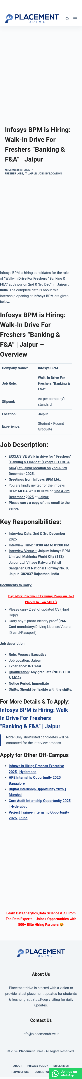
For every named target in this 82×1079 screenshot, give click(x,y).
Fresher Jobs (14, 173)
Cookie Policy (44, 1072)
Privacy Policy (37, 1065)
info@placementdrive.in (41, 1034)
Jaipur (32, 173)
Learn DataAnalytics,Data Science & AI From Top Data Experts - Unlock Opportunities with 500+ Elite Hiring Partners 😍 (41, 919)
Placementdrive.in (23, 988)
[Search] (67, 18)
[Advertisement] (41, 69)
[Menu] (75, 19)
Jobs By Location (50, 173)
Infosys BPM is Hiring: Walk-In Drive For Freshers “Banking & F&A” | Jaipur (35, 718)
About (17, 1065)
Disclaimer (61, 1065)
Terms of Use (20, 1072)
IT (25, 173)
